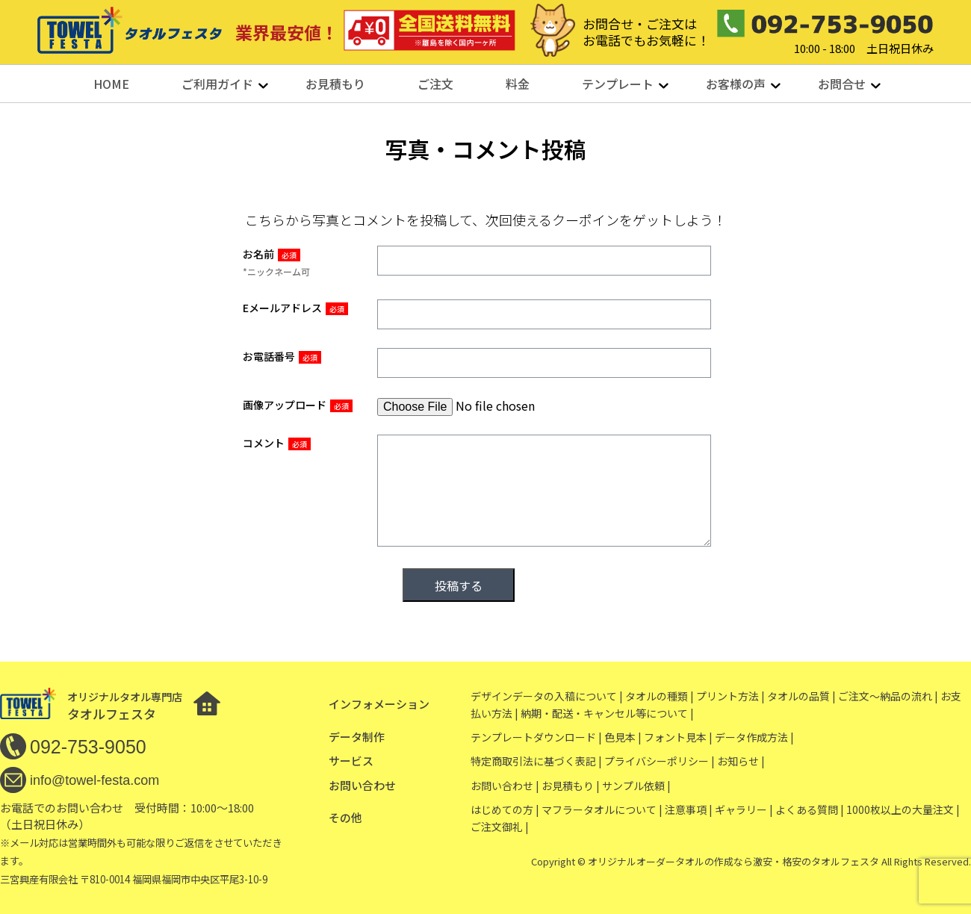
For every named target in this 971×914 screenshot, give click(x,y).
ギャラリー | (744, 809)
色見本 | (623, 737)
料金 (518, 84)
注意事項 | (689, 809)
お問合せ (842, 83)
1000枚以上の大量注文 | (903, 809)
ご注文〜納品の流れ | (888, 695)
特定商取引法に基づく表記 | (536, 760)
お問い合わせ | (505, 785)
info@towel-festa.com (94, 780)
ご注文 (435, 83)
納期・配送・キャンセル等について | (607, 713)
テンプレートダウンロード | (536, 737)
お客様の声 (736, 83)
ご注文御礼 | (500, 826)
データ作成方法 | (754, 737)
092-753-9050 (88, 746)
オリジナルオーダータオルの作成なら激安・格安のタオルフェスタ (733, 861)
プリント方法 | (730, 695)
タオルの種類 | (659, 695)
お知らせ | (741, 760)
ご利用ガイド (217, 83)
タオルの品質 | (801, 695)
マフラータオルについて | (602, 809)
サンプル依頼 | (636, 785)
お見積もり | (571, 785)
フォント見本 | (678, 737)
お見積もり (335, 84)
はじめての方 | (505, 809)
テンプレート (618, 83)
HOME (111, 84)
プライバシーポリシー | (659, 760)
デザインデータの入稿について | (547, 695)
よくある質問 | (809, 809)
